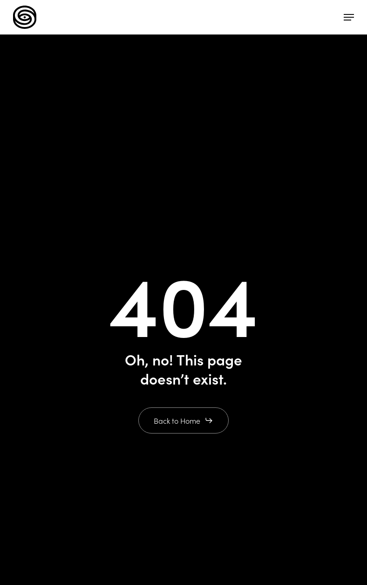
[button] (349, 17)
